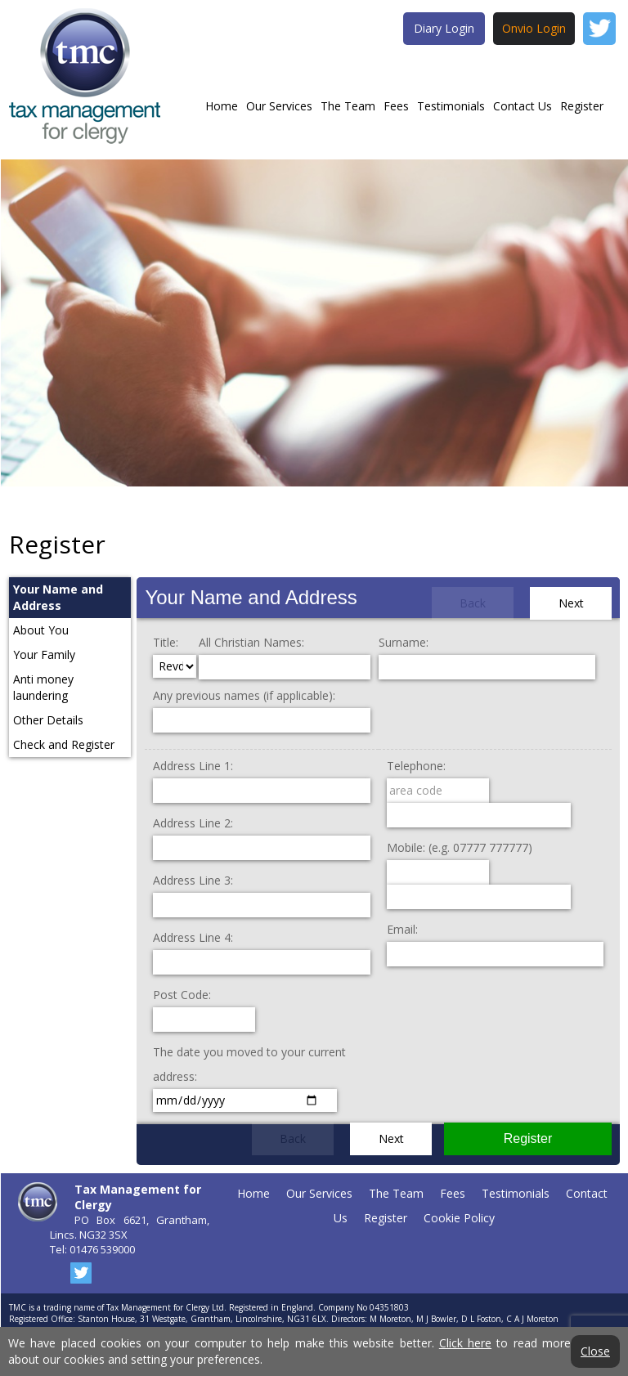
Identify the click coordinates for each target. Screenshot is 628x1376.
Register (581, 106)
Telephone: (416, 765)
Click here (465, 1343)
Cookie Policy (459, 1218)
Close (595, 1351)
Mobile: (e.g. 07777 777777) (459, 847)
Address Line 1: (193, 765)
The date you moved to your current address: (249, 1064)
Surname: (403, 642)
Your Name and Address (251, 597)
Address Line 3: (193, 880)
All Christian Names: (251, 642)
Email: (402, 929)
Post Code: (182, 994)
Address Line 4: (193, 937)
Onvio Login (534, 28)
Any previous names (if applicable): (244, 695)
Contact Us (522, 106)
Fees (396, 106)
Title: (165, 642)
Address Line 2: (193, 823)
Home (221, 106)
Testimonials (451, 106)
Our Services (279, 106)
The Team (348, 106)
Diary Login (444, 28)
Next (571, 603)
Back (473, 603)
